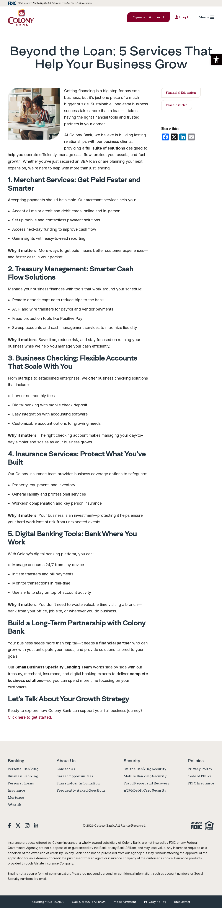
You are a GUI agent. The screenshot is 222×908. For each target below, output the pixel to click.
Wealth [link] (14, 805)
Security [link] (132, 760)
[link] (21, 17)
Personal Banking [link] (23, 769)
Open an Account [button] (148, 17)
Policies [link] (196, 760)
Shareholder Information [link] (78, 783)
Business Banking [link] (23, 776)
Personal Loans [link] (21, 783)
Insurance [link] (16, 790)
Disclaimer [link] (182, 901)
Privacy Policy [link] (200, 769)
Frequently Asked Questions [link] (81, 790)
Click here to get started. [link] (30, 717)
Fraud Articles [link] (176, 105)
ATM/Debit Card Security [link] (145, 790)
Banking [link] (16, 760)
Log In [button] (183, 17)
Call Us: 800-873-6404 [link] (89, 901)
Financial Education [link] (181, 92)
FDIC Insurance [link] (201, 783)
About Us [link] (66, 760)
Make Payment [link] (124, 901)
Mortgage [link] (16, 798)
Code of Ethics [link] (199, 776)
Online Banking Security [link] (145, 769)
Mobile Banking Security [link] (145, 776)
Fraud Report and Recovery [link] (147, 783)
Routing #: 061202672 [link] (48, 901)
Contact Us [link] (66, 769)
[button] (216, 59)
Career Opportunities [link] (75, 776)
